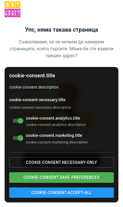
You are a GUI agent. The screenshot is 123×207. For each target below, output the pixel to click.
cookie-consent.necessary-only (61, 162)
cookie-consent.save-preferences (61, 177)
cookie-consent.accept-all (61, 192)
